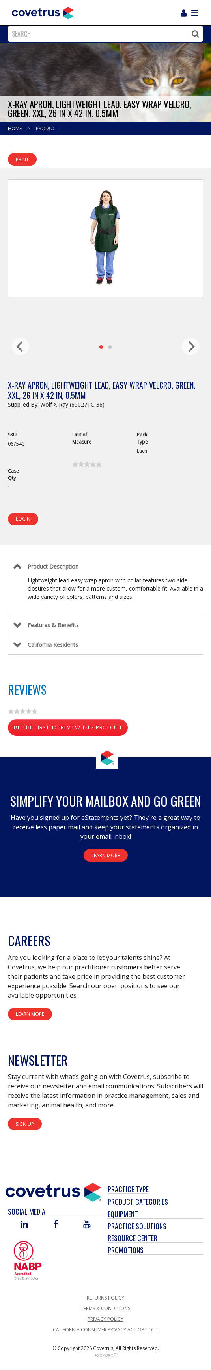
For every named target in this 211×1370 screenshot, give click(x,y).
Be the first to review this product (70, 729)
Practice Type (128, 1189)
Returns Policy (105, 1298)
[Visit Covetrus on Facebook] (55, 1224)
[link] (87, 464)
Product (47, 128)
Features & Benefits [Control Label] (53, 625)
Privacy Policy (105, 1319)
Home (15, 128)
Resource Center (132, 1238)
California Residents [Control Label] (53, 644)
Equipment (123, 1214)
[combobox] (103, 34)
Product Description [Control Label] (53, 566)
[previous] (20, 346)
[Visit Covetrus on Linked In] (24, 1224)
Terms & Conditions (105, 1308)
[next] (190, 346)
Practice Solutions (137, 1226)
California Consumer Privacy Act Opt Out (106, 1329)
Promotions (126, 1250)
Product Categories (138, 1202)
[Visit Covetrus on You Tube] (87, 1224)
